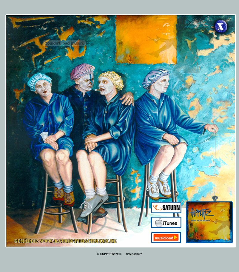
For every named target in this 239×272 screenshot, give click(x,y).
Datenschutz (133, 254)
